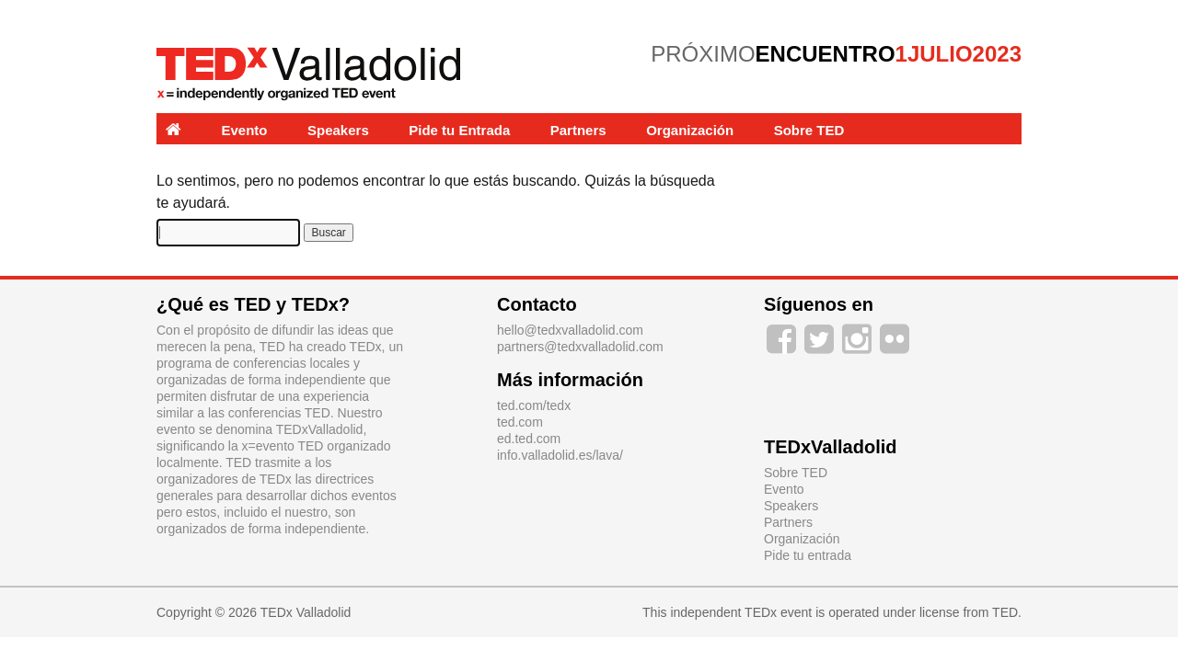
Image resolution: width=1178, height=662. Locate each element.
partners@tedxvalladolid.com (580, 346)
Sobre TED (809, 130)
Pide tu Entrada (459, 130)
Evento (245, 130)
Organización (689, 130)
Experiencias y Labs (232, 161)
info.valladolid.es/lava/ (560, 455)
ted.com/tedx (534, 405)
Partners (578, 130)
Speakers (338, 130)
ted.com (520, 422)
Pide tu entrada (807, 555)
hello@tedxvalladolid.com (570, 330)
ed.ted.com (528, 438)
